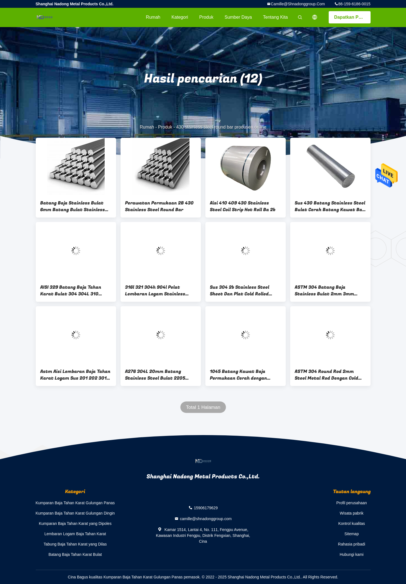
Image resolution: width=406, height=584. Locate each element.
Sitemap (351, 534)
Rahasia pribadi (351, 544)
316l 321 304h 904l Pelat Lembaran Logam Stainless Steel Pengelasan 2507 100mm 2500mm (159, 290)
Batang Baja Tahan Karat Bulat (75, 554)
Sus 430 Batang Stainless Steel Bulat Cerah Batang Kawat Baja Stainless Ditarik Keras (330, 206)
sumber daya (238, 17)
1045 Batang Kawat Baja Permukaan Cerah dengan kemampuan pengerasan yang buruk (243, 375)
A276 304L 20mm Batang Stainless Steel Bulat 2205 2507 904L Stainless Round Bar (160, 375)
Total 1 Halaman (203, 407)
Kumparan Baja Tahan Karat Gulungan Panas (75, 503)
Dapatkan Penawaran (352, 17)
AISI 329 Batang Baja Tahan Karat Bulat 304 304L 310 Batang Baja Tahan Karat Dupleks (70, 290)
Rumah (153, 17)
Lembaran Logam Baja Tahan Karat (75, 534)
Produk (206, 17)
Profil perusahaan (351, 503)
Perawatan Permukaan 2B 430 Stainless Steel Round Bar (159, 206)
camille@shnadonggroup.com (298, 4)
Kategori (179, 17)
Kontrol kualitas (351, 523)
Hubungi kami (352, 554)
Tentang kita (275, 17)
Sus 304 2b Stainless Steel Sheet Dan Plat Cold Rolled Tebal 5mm (239, 290)
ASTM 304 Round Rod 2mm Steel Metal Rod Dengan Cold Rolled (326, 375)
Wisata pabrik (352, 513)
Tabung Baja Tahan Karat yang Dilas (75, 544)
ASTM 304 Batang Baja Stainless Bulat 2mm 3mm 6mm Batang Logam (324, 290)
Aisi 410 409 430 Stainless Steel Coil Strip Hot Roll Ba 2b (242, 206)
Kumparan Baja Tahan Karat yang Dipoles (75, 523)
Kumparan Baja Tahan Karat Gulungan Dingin (75, 513)
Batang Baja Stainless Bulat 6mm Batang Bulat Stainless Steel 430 (72, 206)
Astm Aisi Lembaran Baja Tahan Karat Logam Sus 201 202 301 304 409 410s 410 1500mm (75, 375)
